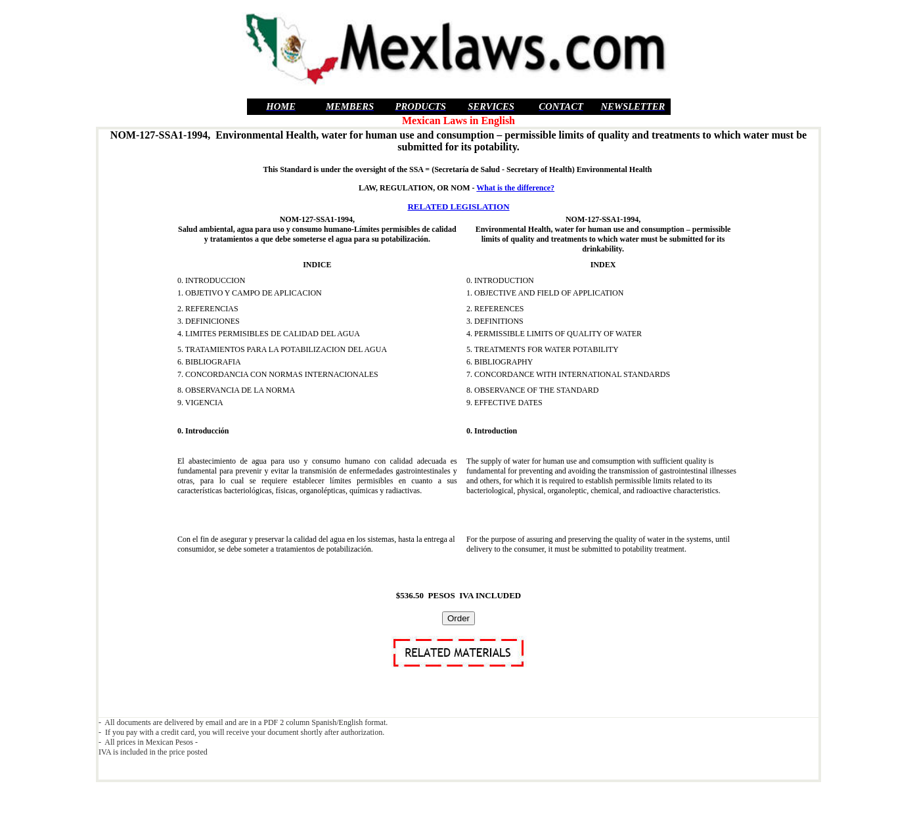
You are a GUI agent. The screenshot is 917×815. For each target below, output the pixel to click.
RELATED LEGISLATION (458, 206)
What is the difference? (515, 187)
